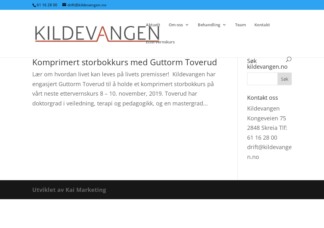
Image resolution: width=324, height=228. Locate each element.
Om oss (176, 25)
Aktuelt (153, 25)
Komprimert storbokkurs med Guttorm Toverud (124, 62)
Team (240, 25)
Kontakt (262, 25)
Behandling (209, 25)
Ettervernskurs (160, 42)
